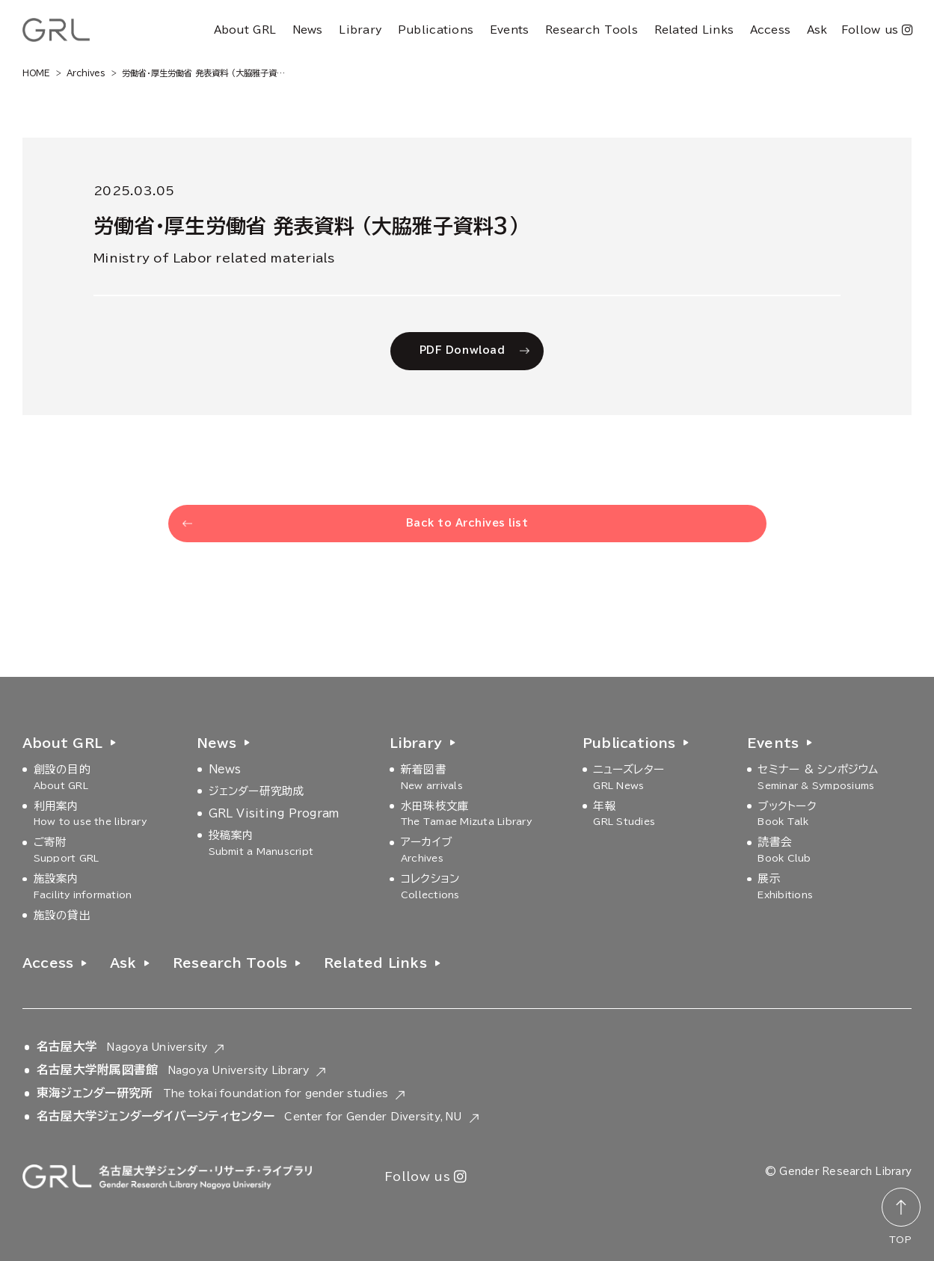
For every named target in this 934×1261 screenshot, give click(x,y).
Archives (86, 73)
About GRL (245, 30)
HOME (36, 73)
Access (770, 30)
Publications (435, 30)
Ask (817, 30)
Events (509, 30)
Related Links (694, 30)
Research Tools (591, 30)
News (307, 30)
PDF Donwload (462, 350)
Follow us (876, 30)
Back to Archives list (467, 523)
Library (360, 30)
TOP (900, 1239)
